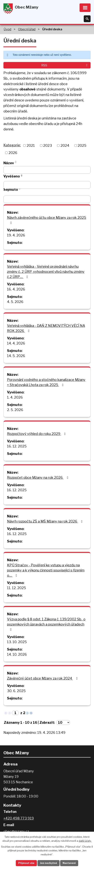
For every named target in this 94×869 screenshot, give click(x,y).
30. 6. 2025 (16, 691)
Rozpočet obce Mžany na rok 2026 (38, 478)
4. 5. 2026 (15, 302)
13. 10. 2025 (17, 642)
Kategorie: (12, 145)
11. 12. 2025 (16, 588)
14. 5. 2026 (16, 356)
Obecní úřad (26, 29)
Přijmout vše (26, 862)
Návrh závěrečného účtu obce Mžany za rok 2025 (46, 220)
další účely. (85, 840)
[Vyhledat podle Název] (47, 170)
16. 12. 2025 (17, 446)
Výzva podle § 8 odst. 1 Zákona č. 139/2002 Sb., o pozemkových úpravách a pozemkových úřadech (46, 624)
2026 (13, 153)
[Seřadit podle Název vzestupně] (16, 161)
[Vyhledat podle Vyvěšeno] (47, 185)
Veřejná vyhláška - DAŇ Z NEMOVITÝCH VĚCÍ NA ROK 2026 (46, 328)
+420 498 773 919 (18, 818)
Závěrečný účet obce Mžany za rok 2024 (43, 678)
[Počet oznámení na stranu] (63, 722)
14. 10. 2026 (17, 654)
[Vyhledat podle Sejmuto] (47, 199)
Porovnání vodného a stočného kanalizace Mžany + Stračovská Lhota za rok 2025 (46, 382)
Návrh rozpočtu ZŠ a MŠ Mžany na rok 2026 (45, 521)
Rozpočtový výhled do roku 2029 (37, 434)
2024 (65, 146)
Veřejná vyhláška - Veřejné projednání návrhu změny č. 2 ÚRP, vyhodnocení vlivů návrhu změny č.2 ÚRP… (45, 272)
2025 (82, 146)
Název (8, 163)
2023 (47, 146)
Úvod (7, 29)
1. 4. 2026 (15, 397)
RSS (65, 65)
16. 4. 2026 (16, 289)
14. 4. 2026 (16, 343)
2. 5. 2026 (15, 410)
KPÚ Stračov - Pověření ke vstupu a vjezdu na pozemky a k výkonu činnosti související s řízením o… (45, 570)
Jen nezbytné (48, 862)
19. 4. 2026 (16, 235)
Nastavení (69, 862)
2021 (31, 146)
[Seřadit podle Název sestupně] (16, 162)
